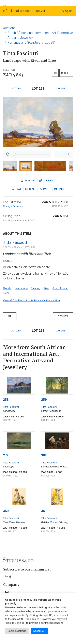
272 (6, 455)
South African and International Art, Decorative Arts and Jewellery (40, 35)
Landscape (21, 288)
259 (44, 400)
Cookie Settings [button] (16, 630)
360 (6, 511)
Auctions (9, 28)
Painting (35, 288)
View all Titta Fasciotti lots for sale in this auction (31, 300)
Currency (47, 180)
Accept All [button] (39, 630)
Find (7, 577)
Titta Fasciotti (15, 242)
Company (11, 585)
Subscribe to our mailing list (27, 569)
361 (44, 511)
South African (60, 288)
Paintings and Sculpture (24, 42)
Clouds (7, 288)
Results (66, 73)
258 (6, 400)
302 (44, 455)
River (46, 288)
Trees (6, 292)
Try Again (66, 10)
